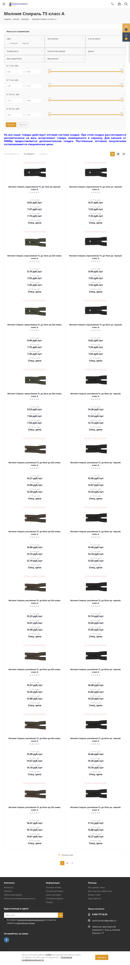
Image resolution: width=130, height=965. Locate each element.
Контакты (8, 887)
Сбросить (23, 124)
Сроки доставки (53, 894)
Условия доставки (54, 891)
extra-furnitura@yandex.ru (104, 920)
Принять (102, 957)
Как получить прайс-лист (100, 891)
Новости (8, 891)
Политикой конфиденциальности (30, 920)
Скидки (49, 902)
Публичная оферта (13, 894)
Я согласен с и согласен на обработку (31, 921)
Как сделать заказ (96, 887)
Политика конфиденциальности (19, 898)
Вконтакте (6, 939)
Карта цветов (94, 898)
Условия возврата (54, 898)
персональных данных (25, 923)
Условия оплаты (54, 887)
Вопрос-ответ (94, 894)
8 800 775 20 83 (99, 914)
